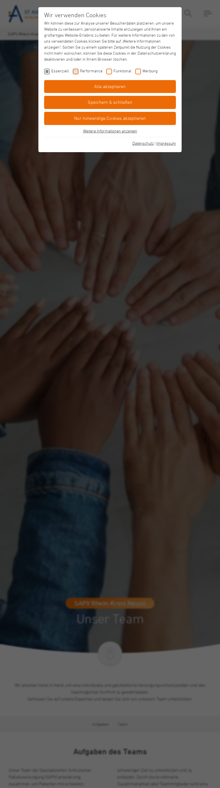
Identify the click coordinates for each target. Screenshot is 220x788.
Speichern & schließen (110, 102)
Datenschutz (143, 143)
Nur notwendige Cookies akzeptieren (110, 118)
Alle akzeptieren (110, 86)
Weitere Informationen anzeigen (110, 130)
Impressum (166, 143)
